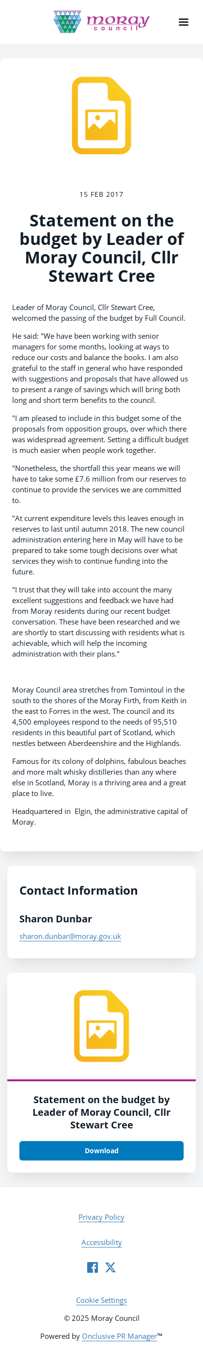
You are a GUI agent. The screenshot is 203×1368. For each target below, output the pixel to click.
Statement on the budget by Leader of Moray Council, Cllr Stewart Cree (101, 1112)
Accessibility (101, 1242)
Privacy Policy (101, 1217)
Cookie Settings (101, 1300)
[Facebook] (92, 1267)
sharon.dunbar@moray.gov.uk (70, 936)
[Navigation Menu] (183, 21)
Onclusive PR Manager (119, 1336)
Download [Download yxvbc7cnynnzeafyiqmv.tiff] (102, 1150)
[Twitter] (110, 1267)
